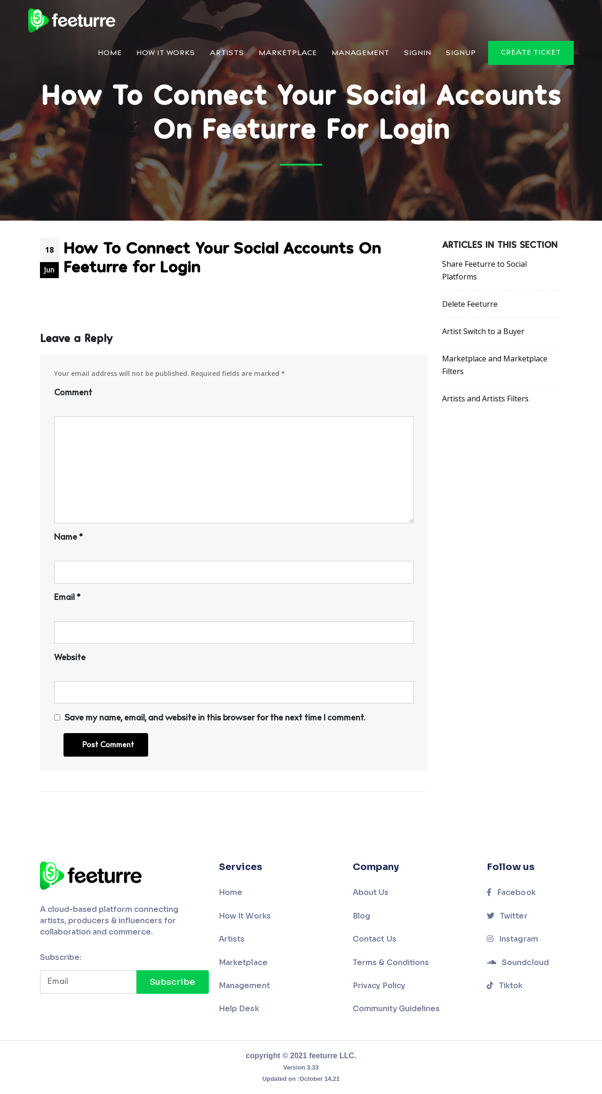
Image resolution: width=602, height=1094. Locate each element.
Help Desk (239, 1009)
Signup (461, 53)
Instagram (512, 939)
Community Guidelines (396, 1009)
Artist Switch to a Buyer (483, 331)
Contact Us (374, 939)
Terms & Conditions (391, 962)
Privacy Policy (379, 985)
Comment (73, 393)
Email (67, 598)
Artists (227, 53)
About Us (371, 892)
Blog (361, 916)
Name (68, 538)
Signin (417, 53)
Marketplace (288, 53)
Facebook (511, 892)
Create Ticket (531, 52)
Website (70, 658)
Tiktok (505, 985)
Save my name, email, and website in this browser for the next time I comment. (214, 718)
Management (360, 53)
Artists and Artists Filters (485, 398)
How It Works (165, 53)
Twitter (507, 916)
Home (110, 53)
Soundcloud (518, 962)
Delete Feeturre (470, 304)
